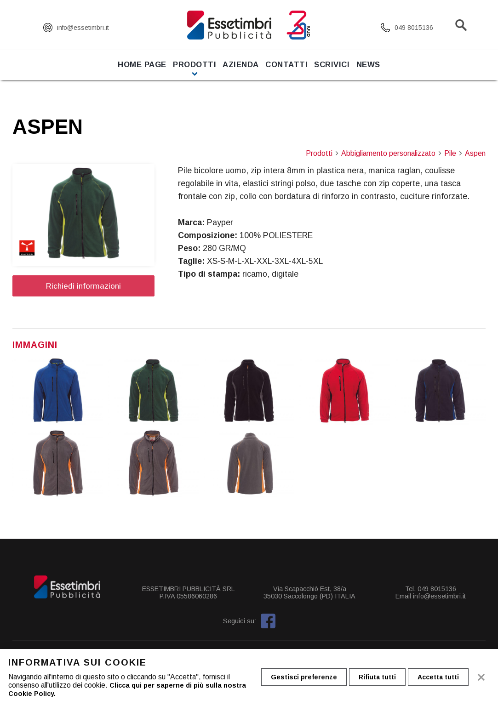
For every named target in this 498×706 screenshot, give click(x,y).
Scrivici (345, 71)
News (390, 71)
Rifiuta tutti (382, 677)
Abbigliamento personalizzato (391, 153)
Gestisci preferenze (305, 677)
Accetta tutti (446, 677)
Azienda (236, 71)
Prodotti (181, 71)
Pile (453, 153)
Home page (120, 71)
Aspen (475, 153)
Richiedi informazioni (83, 285)
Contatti (291, 71)
